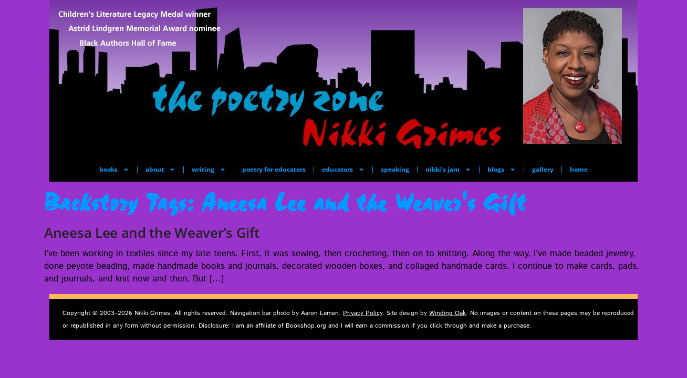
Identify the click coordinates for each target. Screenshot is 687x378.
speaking (395, 169)
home (579, 169)
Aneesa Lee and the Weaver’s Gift (151, 232)
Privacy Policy (362, 313)
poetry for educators (274, 169)
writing (209, 169)
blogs (501, 169)
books (114, 169)
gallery (543, 169)
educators (343, 169)
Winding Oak (447, 313)
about (160, 169)
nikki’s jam (448, 169)
